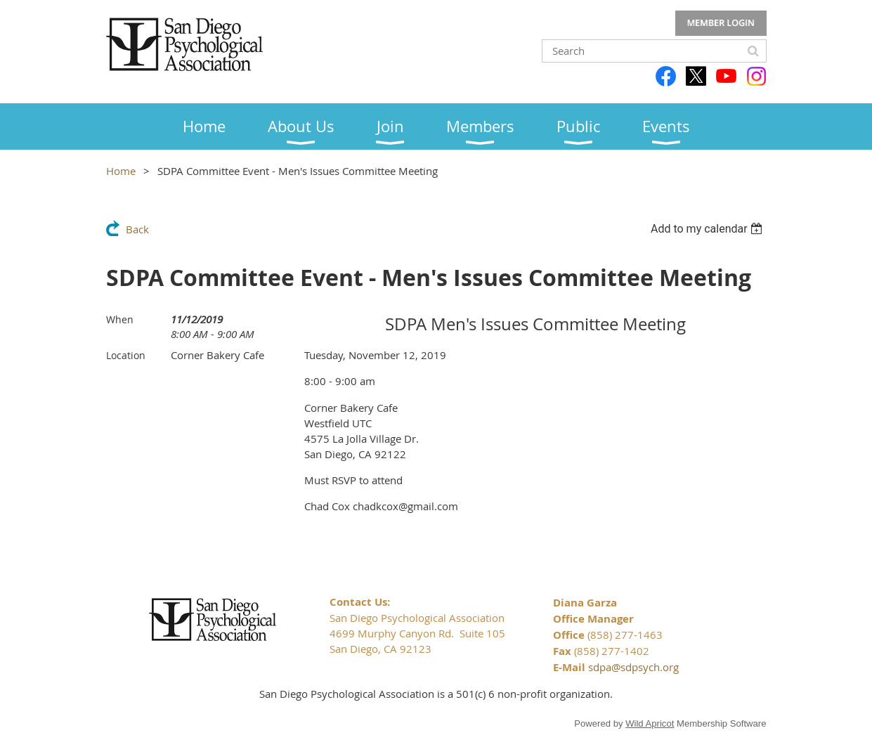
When (120, 319)
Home (121, 171)
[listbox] (709, 229)
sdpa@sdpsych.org (633, 667)
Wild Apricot (649, 723)
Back (137, 229)
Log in (721, 23)
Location (125, 355)
